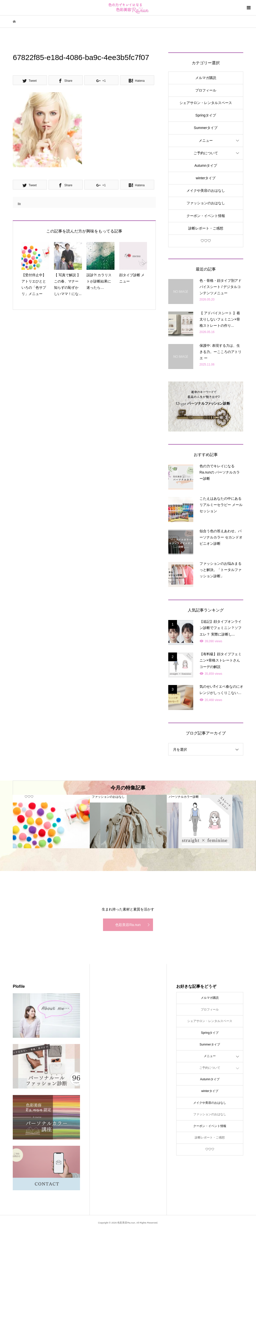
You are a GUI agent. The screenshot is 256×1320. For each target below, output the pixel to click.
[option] (51, 821)
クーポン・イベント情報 (205, 216)
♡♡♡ (205, 241)
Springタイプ (206, 115)
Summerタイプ (206, 128)
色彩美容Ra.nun (127, 925)
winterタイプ (206, 178)
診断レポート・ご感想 (205, 228)
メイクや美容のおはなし (205, 190)
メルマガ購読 (205, 78)
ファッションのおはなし (205, 203)
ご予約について (206, 153)
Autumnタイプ (205, 166)
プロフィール (205, 90)
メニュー (206, 140)
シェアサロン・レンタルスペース (206, 103)
